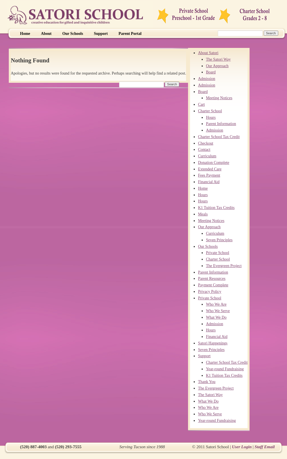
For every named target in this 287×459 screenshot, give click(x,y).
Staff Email (265, 447)
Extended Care (209, 169)
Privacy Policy (209, 291)
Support (101, 33)
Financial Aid (209, 182)
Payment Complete (213, 285)
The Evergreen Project (224, 266)
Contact (204, 149)
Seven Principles (219, 240)
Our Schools (72, 33)
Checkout (205, 143)
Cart (201, 104)
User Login (242, 447)
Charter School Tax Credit (219, 137)
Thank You (206, 382)
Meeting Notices (219, 98)
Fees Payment (209, 175)
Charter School (210, 111)
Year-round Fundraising (225, 369)
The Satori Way (218, 59)
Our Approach (217, 66)
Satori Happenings (212, 343)
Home (25, 33)
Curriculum (207, 156)
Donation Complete (213, 162)
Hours (211, 117)
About (46, 33)
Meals (203, 214)
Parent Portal (130, 33)
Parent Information (221, 124)
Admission (206, 79)
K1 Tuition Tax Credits (216, 208)
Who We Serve (218, 311)
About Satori (208, 53)
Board (211, 72)
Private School (217, 253)
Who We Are (216, 304)
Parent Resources (211, 278)
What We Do (216, 317)
